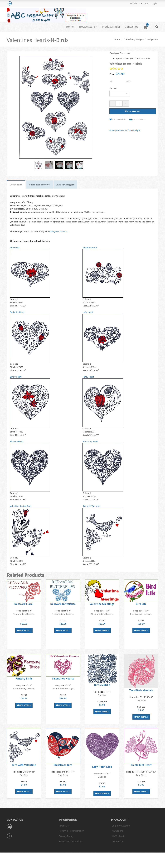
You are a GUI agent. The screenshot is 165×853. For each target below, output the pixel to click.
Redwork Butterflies (63, 604)
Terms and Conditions (71, 842)
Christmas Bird (63, 765)
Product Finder (111, 26)
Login (154, 3)
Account (145, 3)
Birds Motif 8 (102, 685)
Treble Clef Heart (141, 765)
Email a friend (137, 119)
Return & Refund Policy (71, 831)
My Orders (117, 831)
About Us (64, 826)
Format (113, 88)
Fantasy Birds (23, 679)
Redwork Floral (23, 604)
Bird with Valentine (24, 765)
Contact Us (131, 26)
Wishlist (134, 3)
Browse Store (86, 26)
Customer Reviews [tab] (40, 184)
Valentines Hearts (63, 679)
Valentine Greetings (102, 604)
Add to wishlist (117, 119)
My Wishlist (118, 836)
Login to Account (121, 826)
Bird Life (141, 604)
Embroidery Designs (134, 39)
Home (70, 26)
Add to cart (132, 111)
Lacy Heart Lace (102, 767)
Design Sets (152, 39)
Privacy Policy (66, 836)
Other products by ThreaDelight (124, 130)
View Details (24, 631)
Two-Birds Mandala (141, 691)
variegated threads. (58, 231)
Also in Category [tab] (67, 184)
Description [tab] (16, 184)
